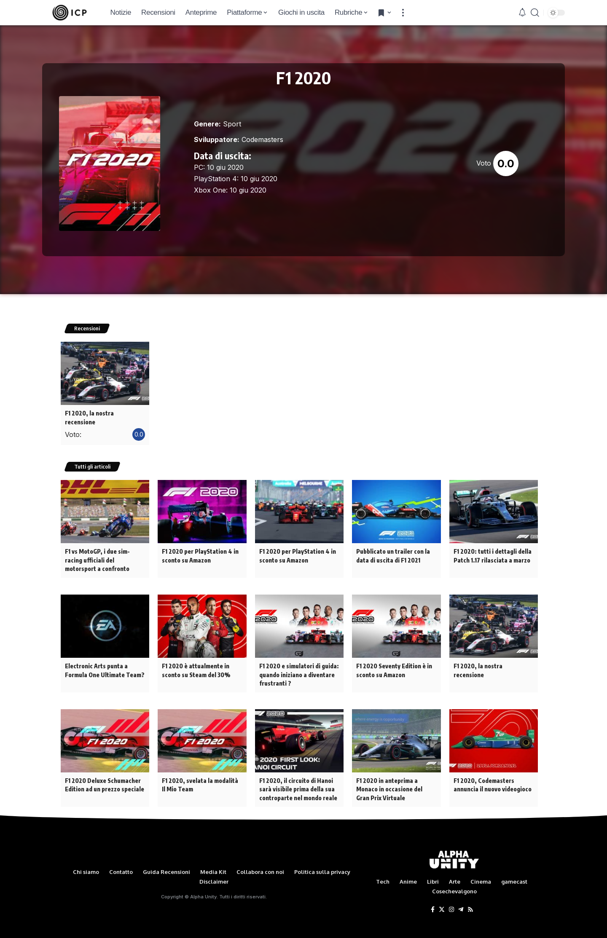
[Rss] (470, 896)
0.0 (505, 163)
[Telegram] (460, 896)
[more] (403, 12)
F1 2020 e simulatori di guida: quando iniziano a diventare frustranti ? (298, 663)
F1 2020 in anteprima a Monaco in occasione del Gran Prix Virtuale (389, 776)
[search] (535, 12)
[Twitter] (442, 896)
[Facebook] (433, 896)
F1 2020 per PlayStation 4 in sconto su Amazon (200, 546)
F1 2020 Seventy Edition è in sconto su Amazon (394, 659)
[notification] (522, 12)
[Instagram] (451, 896)
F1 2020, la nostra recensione (105, 413)
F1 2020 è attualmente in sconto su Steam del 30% (196, 659)
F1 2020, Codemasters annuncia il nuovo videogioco (493, 772)
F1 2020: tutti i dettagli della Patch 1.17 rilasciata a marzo (492, 546)
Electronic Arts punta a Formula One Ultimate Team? (104, 659)
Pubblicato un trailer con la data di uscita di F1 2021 (393, 546)
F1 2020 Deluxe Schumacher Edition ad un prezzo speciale (104, 772)
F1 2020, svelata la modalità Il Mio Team (200, 772)
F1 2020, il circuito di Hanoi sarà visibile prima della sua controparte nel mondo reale (298, 776)
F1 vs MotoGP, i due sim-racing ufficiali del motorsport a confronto (97, 550)
